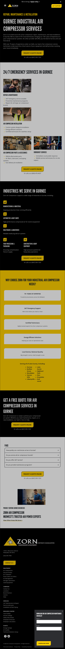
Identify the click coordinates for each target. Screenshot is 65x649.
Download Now (43, 643)
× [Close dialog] (62, 611)
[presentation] (49, 635)
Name (38, 618)
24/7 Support (56, 6)
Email (38, 625)
